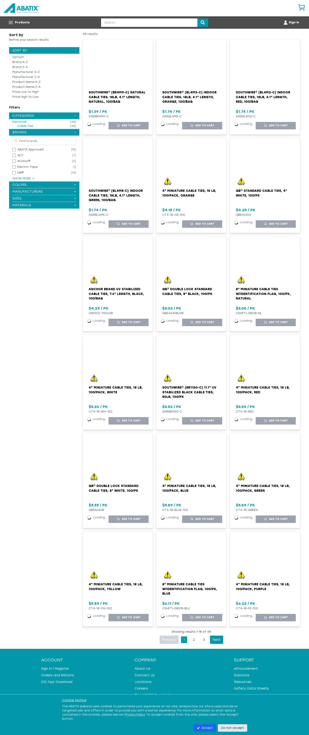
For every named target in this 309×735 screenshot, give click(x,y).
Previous (169, 640)
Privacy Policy (135, 714)
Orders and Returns (57, 675)
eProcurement (246, 669)
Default (18, 57)
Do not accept (232, 728)
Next (216, 640)
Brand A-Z (20, 62)
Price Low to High (25, 92)
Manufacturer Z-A (26, 77)
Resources (243, 682)
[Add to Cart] (129, 125)
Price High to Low (25, 97)
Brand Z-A (20, 67)
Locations (143, 682)
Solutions (241, 675)
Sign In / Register (55, 669)
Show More (23, 178)
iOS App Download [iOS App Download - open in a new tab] (56, 682)
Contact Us (145, 675)
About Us (142, 669)
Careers (141, 688)
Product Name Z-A (26, 87)
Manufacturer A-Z (26, 72)
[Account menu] (291, 23)
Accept (205, 728)
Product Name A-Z (26, 82)
